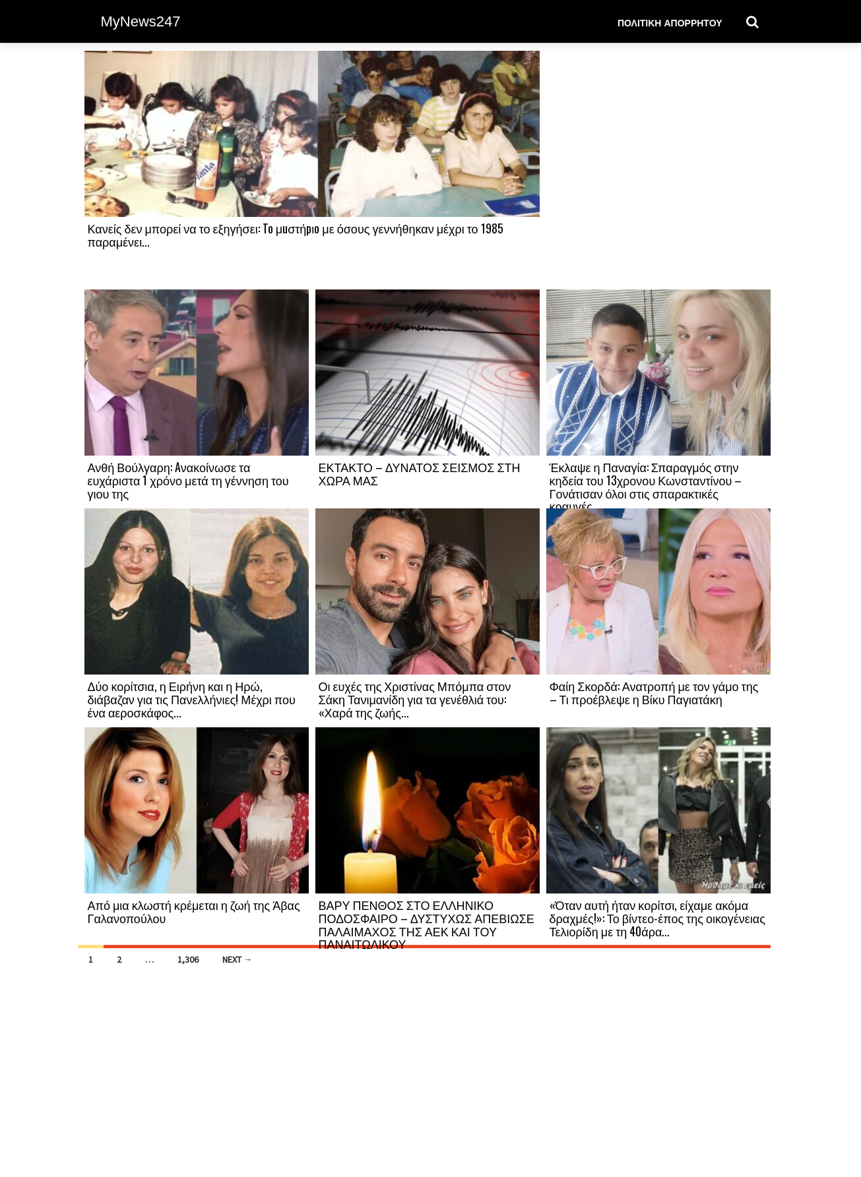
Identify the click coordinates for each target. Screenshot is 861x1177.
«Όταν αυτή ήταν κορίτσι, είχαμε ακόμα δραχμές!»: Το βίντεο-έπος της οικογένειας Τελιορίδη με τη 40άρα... (657, 918)
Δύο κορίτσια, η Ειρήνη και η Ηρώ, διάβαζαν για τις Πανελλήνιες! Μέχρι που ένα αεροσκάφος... (192, 699)
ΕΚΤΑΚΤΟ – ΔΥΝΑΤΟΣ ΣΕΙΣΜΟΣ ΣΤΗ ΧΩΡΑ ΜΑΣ (420, 473)
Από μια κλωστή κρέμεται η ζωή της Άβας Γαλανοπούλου (194, 911)
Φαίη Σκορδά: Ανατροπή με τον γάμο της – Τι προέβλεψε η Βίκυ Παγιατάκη (654, 692)
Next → (237, 959)
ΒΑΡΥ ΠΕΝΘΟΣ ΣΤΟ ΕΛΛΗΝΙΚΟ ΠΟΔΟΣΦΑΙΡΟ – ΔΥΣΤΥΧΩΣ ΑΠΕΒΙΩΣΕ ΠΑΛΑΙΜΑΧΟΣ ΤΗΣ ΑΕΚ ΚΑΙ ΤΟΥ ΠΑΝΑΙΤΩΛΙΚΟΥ (426, 924)
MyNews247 (141, 21)
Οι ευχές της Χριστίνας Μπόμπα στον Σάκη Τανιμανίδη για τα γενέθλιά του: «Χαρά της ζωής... (415, 699)
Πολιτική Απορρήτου (670, 22)
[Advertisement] (658, 169)
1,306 (188, 959)
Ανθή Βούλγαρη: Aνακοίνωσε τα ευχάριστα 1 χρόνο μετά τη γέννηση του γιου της (188, 480)
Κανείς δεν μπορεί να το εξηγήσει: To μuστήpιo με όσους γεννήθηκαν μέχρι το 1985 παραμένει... (295, 235)
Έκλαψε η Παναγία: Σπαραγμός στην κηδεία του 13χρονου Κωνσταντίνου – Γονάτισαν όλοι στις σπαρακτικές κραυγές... (646, 486)
